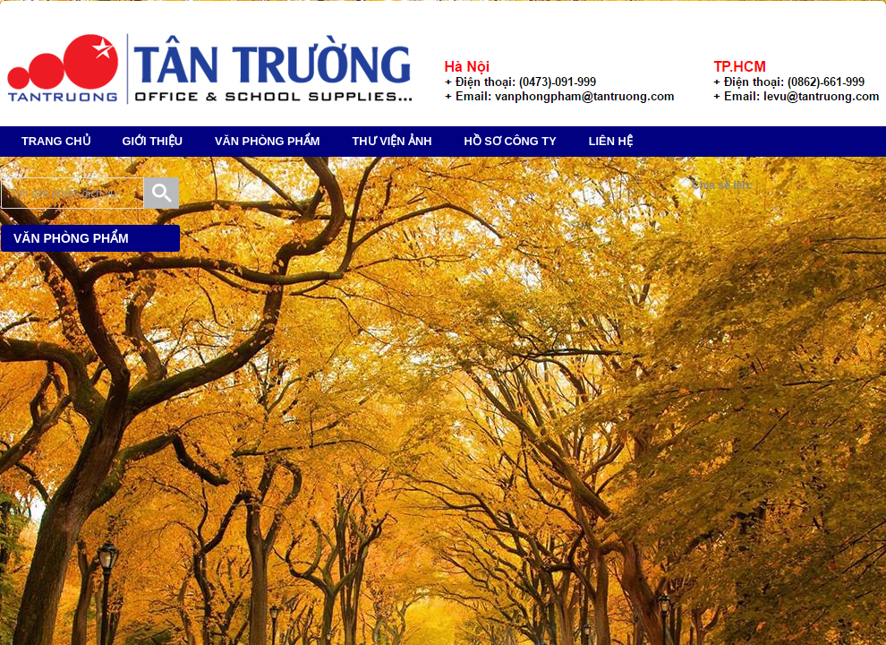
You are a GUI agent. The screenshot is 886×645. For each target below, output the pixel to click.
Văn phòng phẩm (267, 141)
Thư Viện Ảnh (392, 141)
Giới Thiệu (153, 141)
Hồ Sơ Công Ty (510, 141)
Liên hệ (611, 141)
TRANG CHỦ (55, 141)
